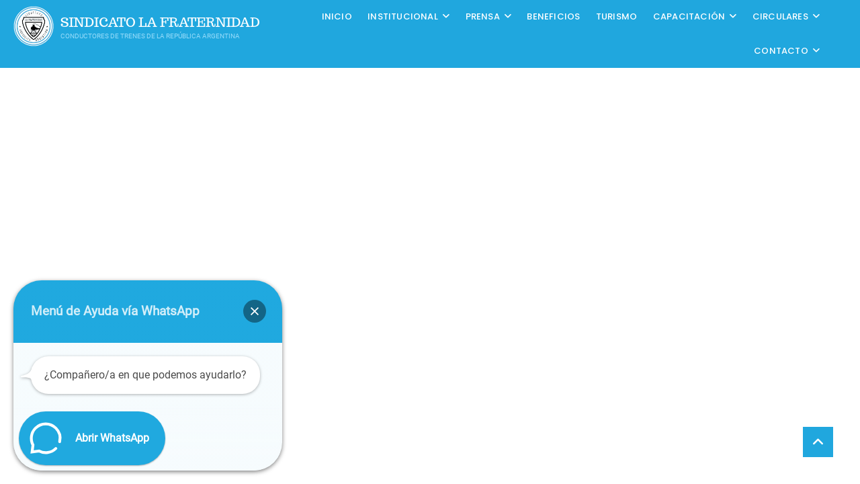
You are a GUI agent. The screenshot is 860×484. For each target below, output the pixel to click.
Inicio (337, 16)
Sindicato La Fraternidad (160, 22)
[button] (254, 311)
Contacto (781, 50)
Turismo (616, 16)
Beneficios (553, 16)
